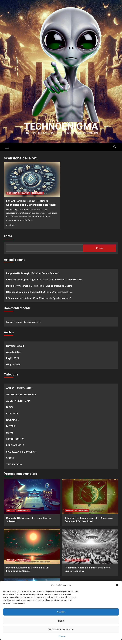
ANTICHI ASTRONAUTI (19, 388)
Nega (61, 620)
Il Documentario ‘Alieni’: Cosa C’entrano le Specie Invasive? (38, 298)
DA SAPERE (12, 419)
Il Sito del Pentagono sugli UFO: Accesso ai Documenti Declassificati (44, 279)
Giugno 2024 (13, 364)
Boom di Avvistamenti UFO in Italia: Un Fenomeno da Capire (39, 285)
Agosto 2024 (13, 352)
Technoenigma (61, 126)
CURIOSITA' (12, 413)
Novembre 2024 (15, 345)
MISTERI (11, 426)
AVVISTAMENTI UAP (18, 400)
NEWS (9, 432)
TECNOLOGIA (37, 193)
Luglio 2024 (12, 358)
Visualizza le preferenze (61, 629)
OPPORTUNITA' (15, 438)
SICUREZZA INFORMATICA (18, 193)
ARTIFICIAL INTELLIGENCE (21, 394)
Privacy (62, 636)
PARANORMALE (15, 445)
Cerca (8, 236)
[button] (117, 585)
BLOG (9, 407)
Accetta (61, 611)
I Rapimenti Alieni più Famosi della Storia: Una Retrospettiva (39, 291)
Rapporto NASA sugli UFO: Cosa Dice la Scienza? (32, 273)
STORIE (10, 458)
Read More (11, 225)
